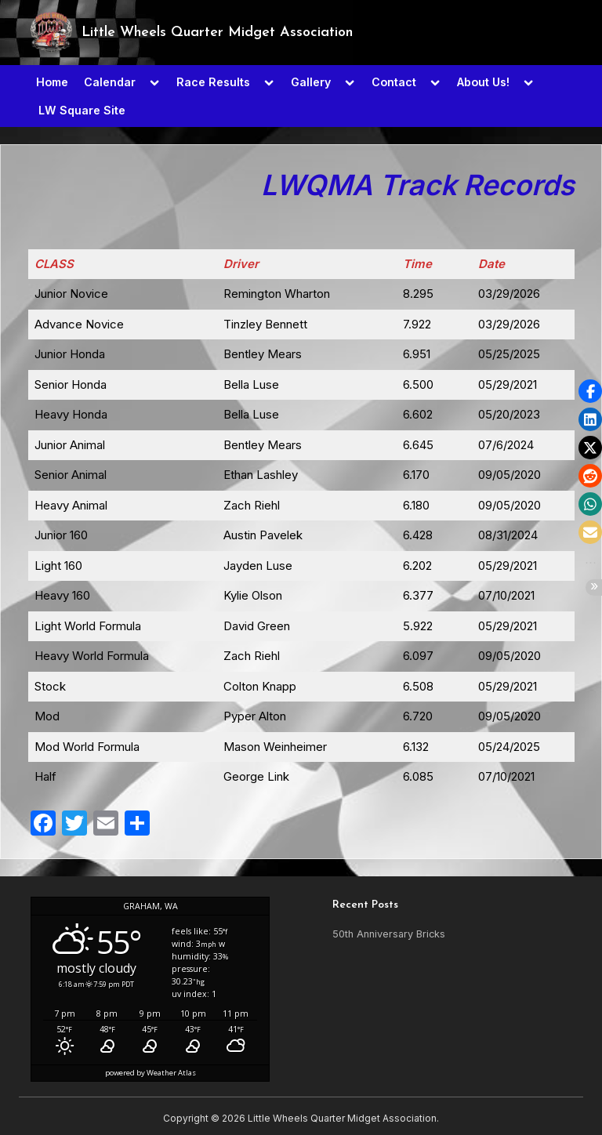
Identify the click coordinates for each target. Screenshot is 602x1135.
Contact (394, 82)
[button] (590, 391)
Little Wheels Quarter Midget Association (217, 32)
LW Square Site (81, 110)
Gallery (311, 82)
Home (52, 82)
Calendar (110, 82)
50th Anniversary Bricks (388, 934)
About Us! (483, 82)
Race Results (213, 82)
